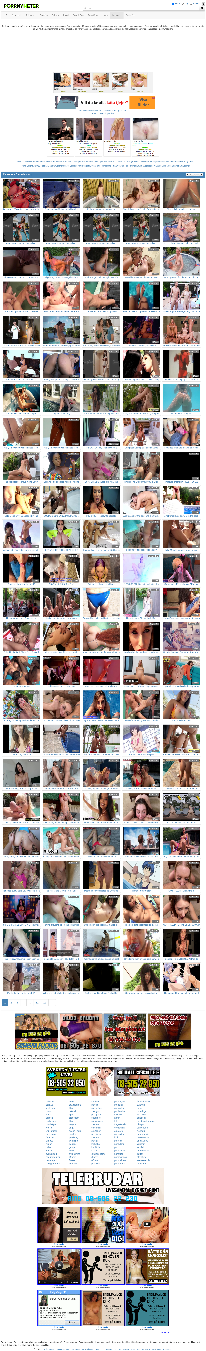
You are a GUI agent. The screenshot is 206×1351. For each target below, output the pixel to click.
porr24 (94, 1141)
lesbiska (95, 1144)
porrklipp (73, 1141)
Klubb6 (171, 161)
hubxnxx (50, 1101)
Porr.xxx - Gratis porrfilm (103, 113)
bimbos (49, 1141)
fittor (71, 1108)
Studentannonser (61, 166)
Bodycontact (189, 161)
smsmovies (97, 1121)
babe (48, 1147)
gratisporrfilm (98, 1154)
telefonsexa (143, 1137)
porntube (118, 1154)
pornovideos (120, 1157)
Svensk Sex (121, 166)
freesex (72, 1160)
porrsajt (118, 1141)
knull (48, 1114)
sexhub (95, 1137)
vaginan (73, 1124)
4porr (71, 1114)
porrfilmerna (143, 1150)
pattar (140, 1154)
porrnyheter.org (47, 1349)
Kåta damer (184, 166)
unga (71, 1127)
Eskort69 (36, 166)
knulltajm (95, 1147)
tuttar (139, 1108)
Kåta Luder (27, 166)
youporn (141, 1144)
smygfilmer (96, 1108)
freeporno (51, 1134)
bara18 (49, 1105)
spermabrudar (53, 1157)
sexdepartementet (146, 1121)
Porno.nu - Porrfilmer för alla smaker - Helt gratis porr (103, 110)
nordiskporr (51, 1124)
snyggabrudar (53, 1163)
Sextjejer (154, 161)
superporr (96, 1118)
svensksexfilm (144, 1160)
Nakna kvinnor (47, 166)
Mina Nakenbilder (112, 161)
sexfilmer (96, 1131)
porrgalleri (119, 1108)
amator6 (118, 1131)
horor (71, 1101)
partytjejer (51, 1121)
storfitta (95, 1101)
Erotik (91, 166)
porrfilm (95, 1105)
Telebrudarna (39, 161)
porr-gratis (96, 1114)
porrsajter (119, 1134)
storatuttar (142, 1157)
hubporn (73, 1163)
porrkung (73, 1137)
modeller (118, 1105)
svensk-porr (75, 1131)
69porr (72, 1157)
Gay (186, 3)
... (30, 1002)
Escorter (73, 166)
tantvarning (142, 1163)
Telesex (58, 161)
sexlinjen (141, 1114)
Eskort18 (179, 161)
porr (116, 1147)
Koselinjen (76, 161)
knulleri (49, 1127)
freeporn (50, 1137)
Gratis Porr (100, 166)
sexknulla (96, 1127)
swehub (141, 1105)
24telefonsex (143, 1101)
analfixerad (142, 1141)
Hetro (177, 3)
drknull (72, 1111)
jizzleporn (51, 1108)
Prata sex (67, 161)
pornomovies (143, 1134)
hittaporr (141, 1124)
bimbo (49, 1144)
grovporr (73, 1147)
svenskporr (51, 1154)
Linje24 (20, 161)
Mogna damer (173, 166)
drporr (94, 1157)
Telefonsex (50, 161)
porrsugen (119, 1101)
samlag (72, 1134)
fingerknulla (120, 1124)
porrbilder (119, 1144)
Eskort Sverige (126, 161)
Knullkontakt (83, 166)
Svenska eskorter (141, 161)
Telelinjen (28, 161)
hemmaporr (52, 1160)
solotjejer (141, 1118)
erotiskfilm (119, 1127)
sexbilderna (75, 1105)
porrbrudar (119, 1111)
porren (72, 1144)
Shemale (197, 3)
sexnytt (95, 1111)
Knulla (139, 166)
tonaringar (142, 1111)
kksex (94, 1150)
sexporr (95, 1124)
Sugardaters (148, 166)
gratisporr (74, 1118)
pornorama (119, 1163)
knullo (49, 1150)
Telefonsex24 (87, 161)
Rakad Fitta (110, 166)
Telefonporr (99, 161)
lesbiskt (118, 1114)
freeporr (141, 1131)
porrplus (95, 1163)
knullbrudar (51, 1131)
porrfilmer (96, 1134)
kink (116, 1137)
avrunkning (74, 1154)
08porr (94, 1160)
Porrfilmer (131, 166)
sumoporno (142, 1127)
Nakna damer (160, 166)
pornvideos (120, 1150)
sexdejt (140, 1147)
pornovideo (120, 1160)
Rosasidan (163, 161)
